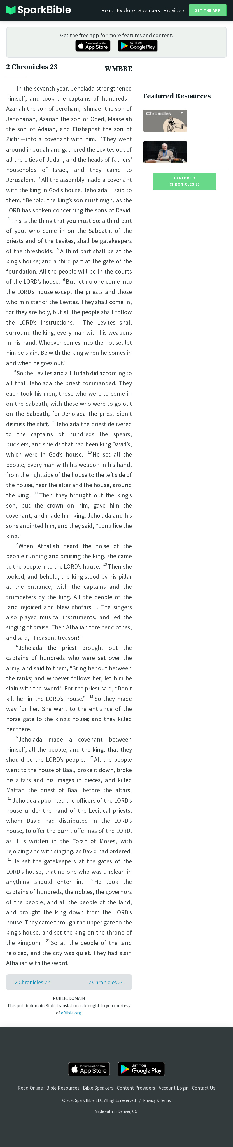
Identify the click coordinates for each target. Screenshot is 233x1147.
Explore (126, 10)
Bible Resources (63, 1088)
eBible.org (71, 1013)
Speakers (149, 10)
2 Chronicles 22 (32, 982)
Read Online (30, 1088)
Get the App (207, 10)
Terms (165, 1100)
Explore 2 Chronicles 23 (184, 181)
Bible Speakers (98, 1088)
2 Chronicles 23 (32, 67)
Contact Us (203, 1088)
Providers (174, 10)
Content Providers (136, 1088)
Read (107, 10)
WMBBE (118, 69)
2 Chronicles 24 (106, 982)
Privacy (149, 1100)
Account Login (173, 1088)
